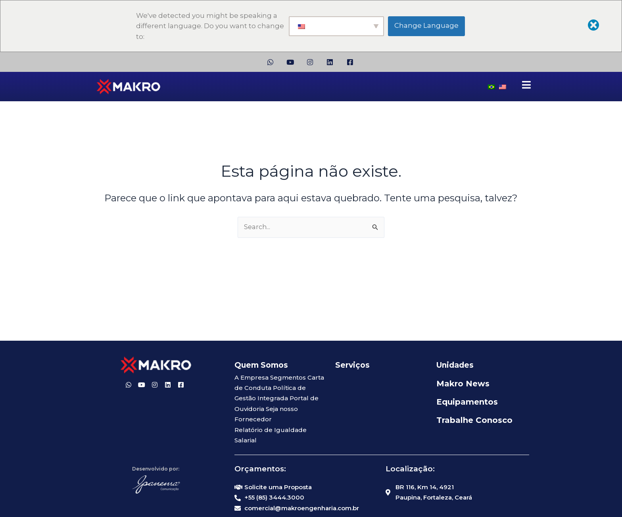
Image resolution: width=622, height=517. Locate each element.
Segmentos (288, 377)
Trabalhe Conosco (474, 420)
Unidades (455, 365)
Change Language (426, 25)
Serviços (352, 365)
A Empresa (251, 377)
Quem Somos (261, 365)
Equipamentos (467, 402)
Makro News (463, 383)
